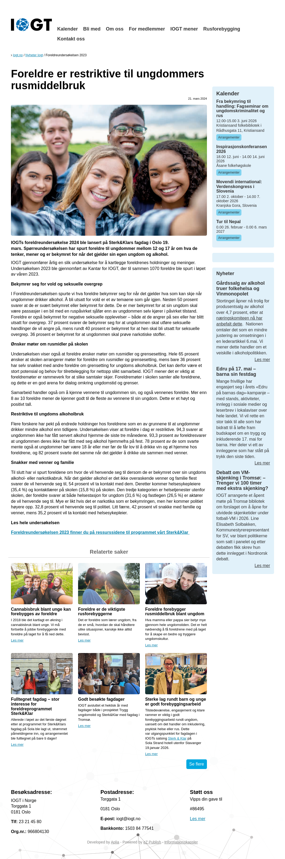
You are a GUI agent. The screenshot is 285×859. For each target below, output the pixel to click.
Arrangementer (229, 137)
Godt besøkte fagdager (101, 699)
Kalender (67, 29)
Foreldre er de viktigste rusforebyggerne (101, 611)
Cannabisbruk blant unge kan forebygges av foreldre (41, 611)
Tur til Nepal (228, 221)
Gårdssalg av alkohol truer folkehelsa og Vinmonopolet (240, 288)
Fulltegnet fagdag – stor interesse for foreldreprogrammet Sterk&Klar (35, 706)
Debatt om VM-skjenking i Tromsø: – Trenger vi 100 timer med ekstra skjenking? (242, 480)
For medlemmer (147, 29)
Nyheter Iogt (34, 55)
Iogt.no (18, 55)
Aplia (115, 842)
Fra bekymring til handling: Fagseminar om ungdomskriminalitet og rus (242, 108)
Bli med (92, 29)
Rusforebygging (221, 29)
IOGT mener (184, 29)
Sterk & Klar (177, 738)
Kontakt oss (71, 39)
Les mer (17, 640)
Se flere (196, 764)
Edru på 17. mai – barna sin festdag (236, 371)
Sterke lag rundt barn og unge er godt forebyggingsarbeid (175, 701)
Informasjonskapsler (181, 842)
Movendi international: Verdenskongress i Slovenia (239, 186)
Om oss (115, 29)
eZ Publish (152, 842)
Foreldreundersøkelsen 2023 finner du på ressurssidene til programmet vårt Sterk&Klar (100, 532)
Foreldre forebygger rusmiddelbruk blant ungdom (174, 611)
